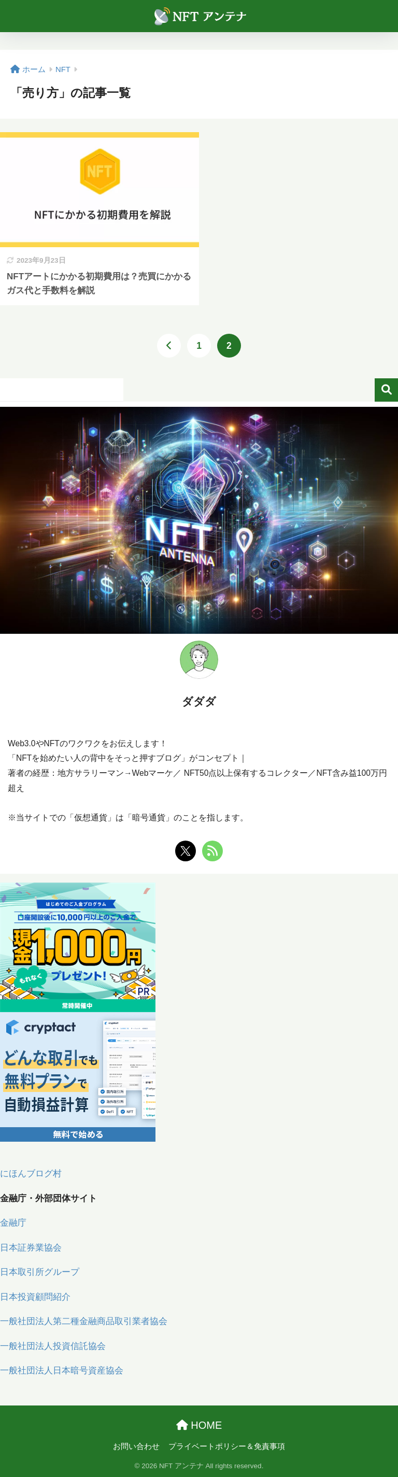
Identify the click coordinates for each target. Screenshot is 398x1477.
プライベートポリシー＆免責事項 (226, 1446)
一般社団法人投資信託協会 (53, 1346)
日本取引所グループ (39, 1272)
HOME (199, 1425)
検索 (386, 390)
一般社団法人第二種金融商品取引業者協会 (83, 1321)
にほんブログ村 (31, 1173)
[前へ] (169, 346)
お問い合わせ (136, 1446)
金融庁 (13, 1223)
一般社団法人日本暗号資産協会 (61, 1370)
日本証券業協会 (31, 1248)
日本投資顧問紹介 (35, 1297)
